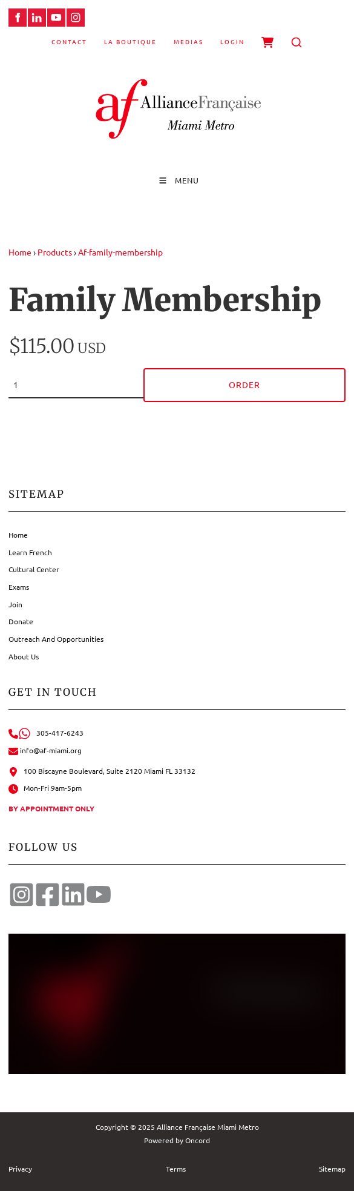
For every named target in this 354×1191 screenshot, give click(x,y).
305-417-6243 (46, 732)
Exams (18, 587)
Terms (176, 1168)
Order (244, 384)
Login (232, 41)
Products (55, 251)
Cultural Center (33, 569)
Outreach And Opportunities (55, 639)
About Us (23, 656)
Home (19, 251)
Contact (69, 41)
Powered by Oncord (177, 1140)
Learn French (30, 552)
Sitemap (332, 1168)
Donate (20, 621)
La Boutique (130, 41)
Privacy (20, 1168)
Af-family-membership (120, 251)
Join (15, 604)
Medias (188, 41)
